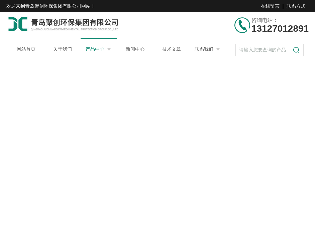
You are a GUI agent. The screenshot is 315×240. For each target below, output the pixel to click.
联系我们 (204, 49)
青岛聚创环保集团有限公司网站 (58, 6)
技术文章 (171, 49)
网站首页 (26, 49)
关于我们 (62, 49)
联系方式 (296, 6)
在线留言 (270, 6)
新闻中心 (135, 49)
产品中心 (95, 49)
